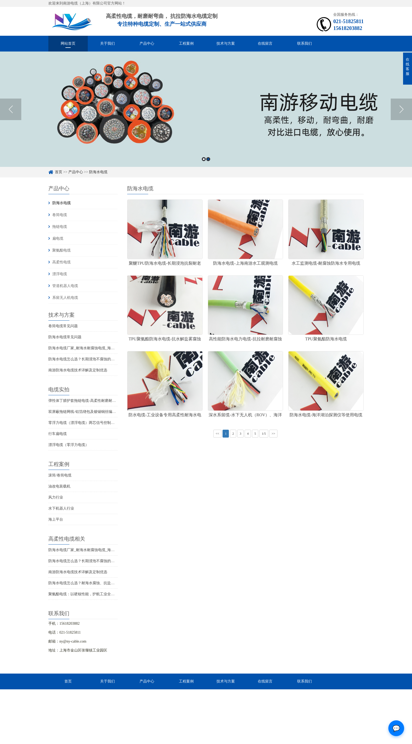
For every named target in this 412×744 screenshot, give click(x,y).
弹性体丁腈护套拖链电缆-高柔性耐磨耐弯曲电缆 (87, 401)
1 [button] (204, 159)
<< (217, 433)
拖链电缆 (59, 227)
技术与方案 (226, 43)
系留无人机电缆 (65, 298)
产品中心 (147, 43)
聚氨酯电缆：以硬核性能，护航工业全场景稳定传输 (90, 594)
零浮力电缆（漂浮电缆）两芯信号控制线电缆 (85, 423)
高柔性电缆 (61, 262)
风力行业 (55, 497)
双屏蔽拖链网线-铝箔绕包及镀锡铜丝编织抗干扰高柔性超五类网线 (102, 412)
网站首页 (68, 43)
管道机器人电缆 (65, 286)
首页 (58, 172)
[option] (206, 109)
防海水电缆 (98, 172)
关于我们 (107, 43)
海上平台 (55, 519)
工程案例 (186, 43)
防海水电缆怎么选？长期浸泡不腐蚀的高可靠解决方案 (92, 359)
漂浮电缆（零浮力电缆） (68, 445)
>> (273, 433)
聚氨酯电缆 (61, 250)
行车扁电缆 (57, 434)
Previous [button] (10, 109)
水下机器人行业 (61, 508)
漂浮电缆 (59, 274)
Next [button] (401, 109)
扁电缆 (57, 238)
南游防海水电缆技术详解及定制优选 (77, 370)
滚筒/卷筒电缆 (59, 475)
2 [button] (208, 159)
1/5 (264, 433)
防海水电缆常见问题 (64, 337)
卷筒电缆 (59, 215)
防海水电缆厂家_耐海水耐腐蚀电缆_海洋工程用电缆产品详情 (98, 348)
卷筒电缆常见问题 (63, 326)
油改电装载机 (59, 486)
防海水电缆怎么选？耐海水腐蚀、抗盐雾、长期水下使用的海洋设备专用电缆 (110, 583)
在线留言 (265, 43)
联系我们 (304, 43)
